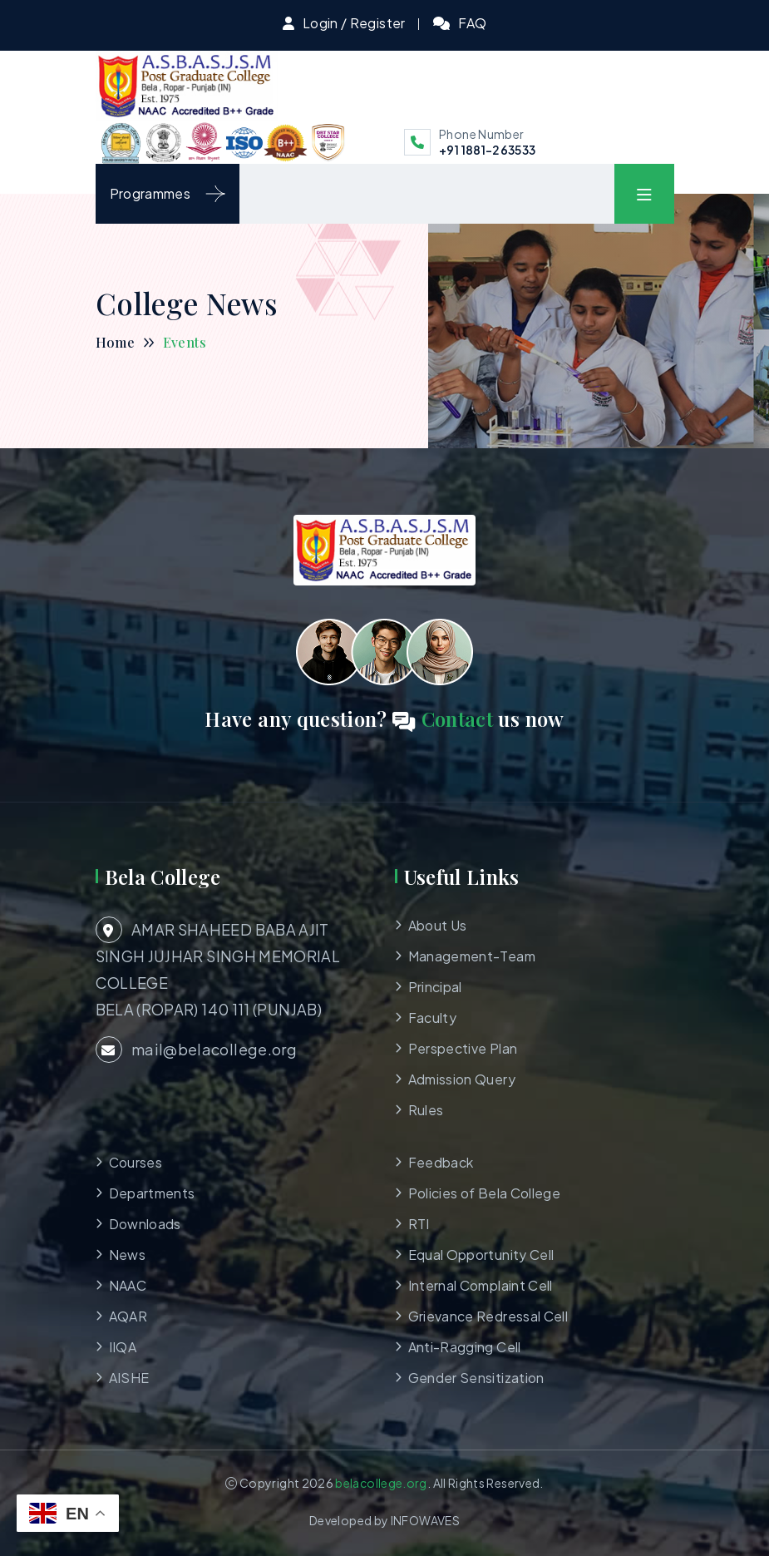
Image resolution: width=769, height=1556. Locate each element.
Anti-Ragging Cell (464, 1347)
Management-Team (471, 956)
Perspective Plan (463, 1048)
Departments (152, 1193)
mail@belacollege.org (197, 1049)
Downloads (145, 1223)
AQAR (128, 1316)
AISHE (129, 1377)
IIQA (122, 1347)
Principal (435, 986)
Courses (136, 1162)
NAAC (127, 1285)
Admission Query (461, 1079)
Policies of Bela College (484, 1193)
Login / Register (354, 23)
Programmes (168, 194)
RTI (419, 1223)
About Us (437, 925)
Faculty (432, 1017)
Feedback (441, 1162)
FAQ (472, 23)
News (127, 1254)
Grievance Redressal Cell (488, 1316)
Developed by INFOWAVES (384, 1520)
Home (115, 342)
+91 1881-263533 (487, 149)
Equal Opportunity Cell (481, 1254)
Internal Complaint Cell (480, 1285)
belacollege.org (380, 1482)
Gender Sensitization (476, 1377)
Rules (426, 1110)
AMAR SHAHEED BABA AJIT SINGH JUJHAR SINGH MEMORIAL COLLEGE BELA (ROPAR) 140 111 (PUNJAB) (218, 967)
